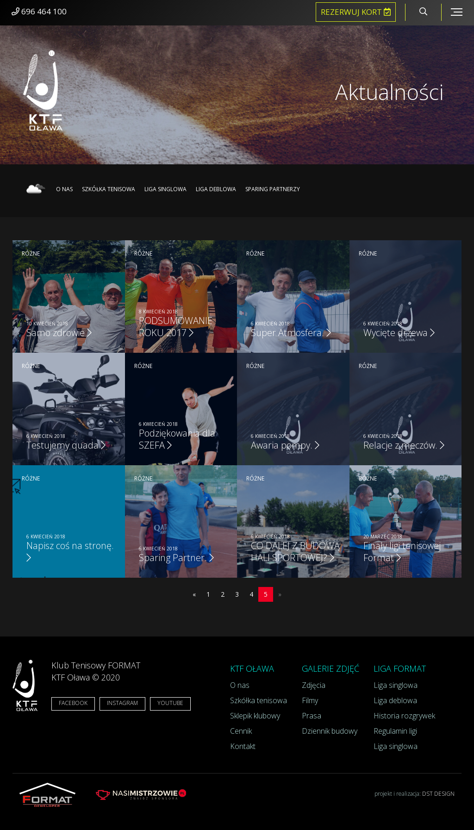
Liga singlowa (165, 189)
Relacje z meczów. (403, 445)
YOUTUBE (170, 703)
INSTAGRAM (122, 703)
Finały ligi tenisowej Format (402, 551)
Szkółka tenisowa (108, 189)
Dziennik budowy (329, 731)
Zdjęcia (313, 685)
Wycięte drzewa (399, 332)
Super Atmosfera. (291, 332)
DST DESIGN (438, 794)
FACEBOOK (73, 703)
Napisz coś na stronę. (70, 550)
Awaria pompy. (285, 445)
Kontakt (243, 746)
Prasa (311, 716)
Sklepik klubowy (255, 716)
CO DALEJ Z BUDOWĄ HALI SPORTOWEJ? (295, 551)
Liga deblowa (216, 189)
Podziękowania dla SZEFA (177, 439)
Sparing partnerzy (272, 189)
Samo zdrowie (59, 332)
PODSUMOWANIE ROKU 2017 (175, 326)
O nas (64, 189)
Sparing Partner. (176, 557)
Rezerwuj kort (356, 11)
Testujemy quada (66, 445)
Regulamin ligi (395, 731)
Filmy (310, 700)
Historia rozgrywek (404, 716)
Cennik (241, 731)
